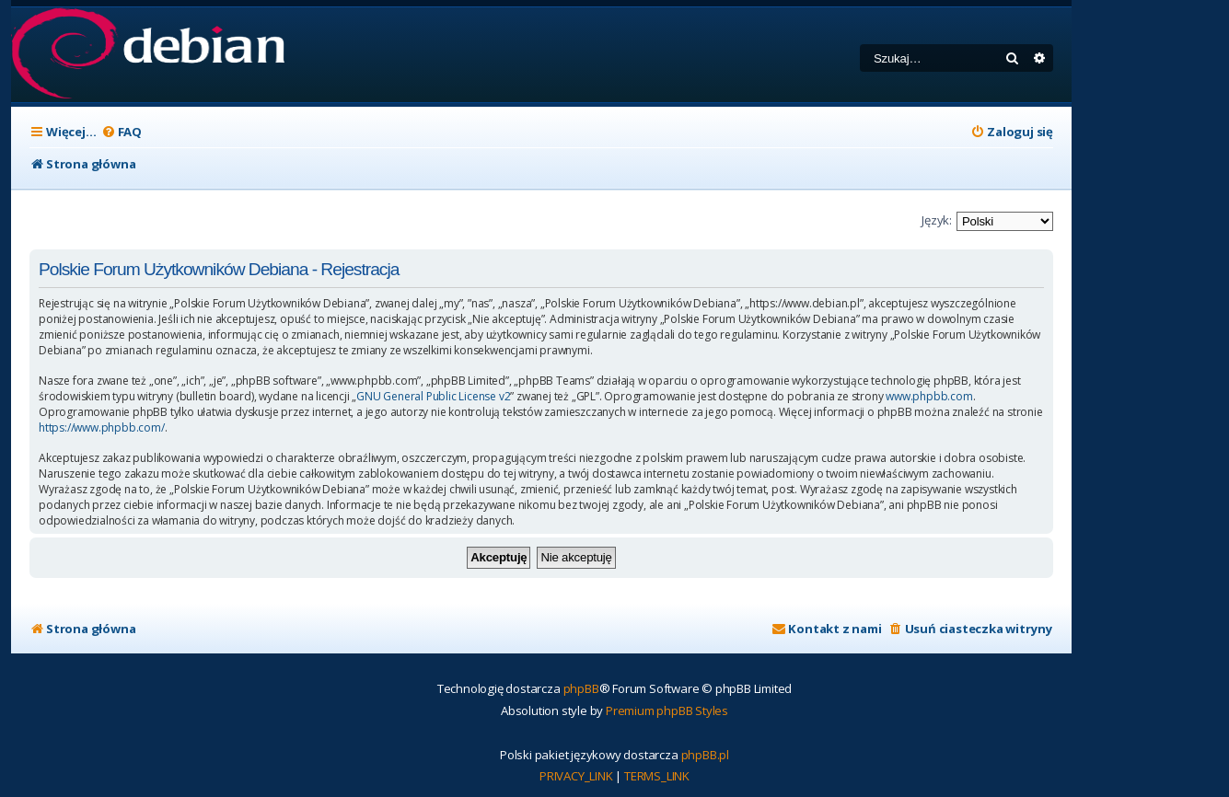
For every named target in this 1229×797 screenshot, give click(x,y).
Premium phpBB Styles (667, 710)
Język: (937, 220)
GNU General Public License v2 (433, 396)
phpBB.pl (705, 754)
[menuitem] (121, 132)
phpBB (581, 688)
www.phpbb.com (929, 396)
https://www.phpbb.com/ (102, 428)
